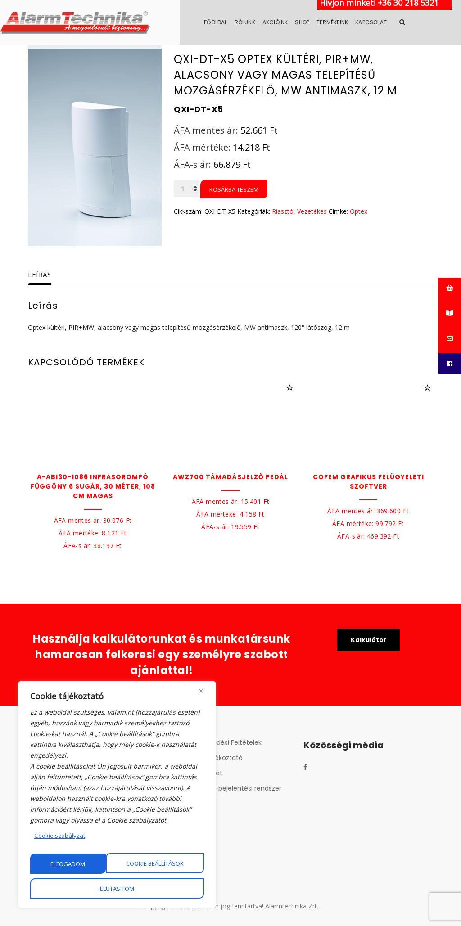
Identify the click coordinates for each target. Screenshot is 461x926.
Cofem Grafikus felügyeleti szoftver (368, 481)
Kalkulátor (368, 640)
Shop (330, 22)
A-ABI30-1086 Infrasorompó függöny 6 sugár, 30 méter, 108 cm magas (93, 486)
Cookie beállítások (79, 864)
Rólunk (272, 22)
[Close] (201, 691)
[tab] (47, 275)
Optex (358, 211)
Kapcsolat (399, 22)
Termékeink (360, 22)
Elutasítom (166, 864)
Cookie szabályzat (60, 836)
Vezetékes (312, 211)
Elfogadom (117, 889)
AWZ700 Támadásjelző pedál (230, 476)
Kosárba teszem (233, 189)
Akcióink (303, 22)
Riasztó (283, 211)
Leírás (41, 274)
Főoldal (243, 22)
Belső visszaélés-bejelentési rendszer (223, 788)
